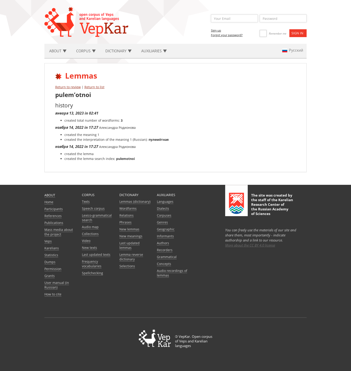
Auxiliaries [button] (154, 50)
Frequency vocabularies (91, 263)
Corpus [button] (86, 50)
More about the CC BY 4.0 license (250, 245)
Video (86, 240)
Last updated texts (96, 254)
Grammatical (167, 257)
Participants (53, 209)
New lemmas (129, 229)
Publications (53, 223)
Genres (162, 222)
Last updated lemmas (129, 245)
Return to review (68, 87)
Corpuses (164, 215)
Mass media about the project (58, 231)
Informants (165, 236)
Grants (49, 276)
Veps (48, 241)
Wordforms (128, 208)
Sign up (216, 30)
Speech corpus (93, 208)
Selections (127, 266)
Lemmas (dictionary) (134, 201)
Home (48, 202)
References (53, 216)
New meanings (130, 236)
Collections (90, 234)
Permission (52, 269)
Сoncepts (164, 264)
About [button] (57, 50)
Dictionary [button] (118, 50)
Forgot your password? (227, 35)
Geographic (166, 229)
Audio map (90, 227)
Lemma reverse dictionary (131, 256)
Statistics (51, 255)
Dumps (49, 262)
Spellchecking (92, 273)
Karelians (51, 248)
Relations (126, 215)
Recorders (165, 250)
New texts (89, 247)
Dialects (163, 208)
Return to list (94, 87)
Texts (86, 201)
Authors (163, 243)
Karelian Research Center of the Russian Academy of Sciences (272, 206)
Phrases (125, 222)
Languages (165, 201)
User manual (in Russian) (56, 284)
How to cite (52, 294)
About (49, 195)
